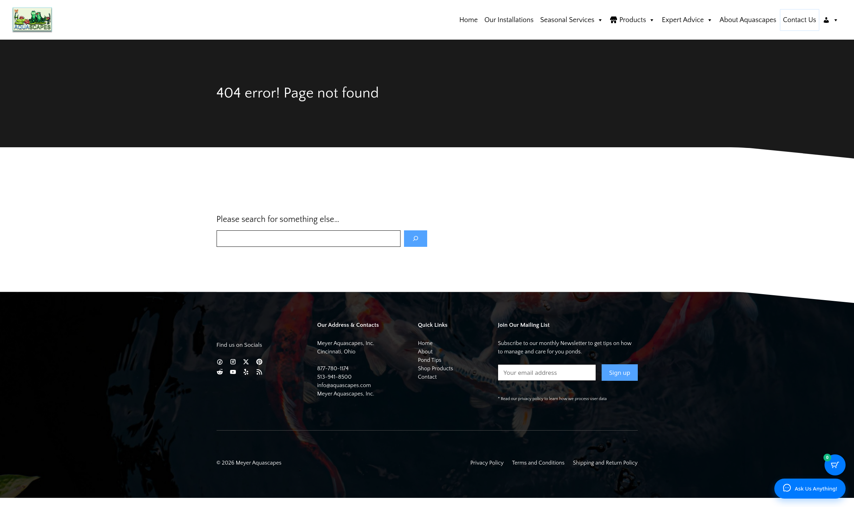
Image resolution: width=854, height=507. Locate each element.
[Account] (831, 20)
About (425, 352)
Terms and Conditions (538, 463)
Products (637, 20)
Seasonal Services (571, 20)
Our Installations (509, 20)
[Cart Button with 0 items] (835, 464)
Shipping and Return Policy (605, 463)
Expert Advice (687, 20)
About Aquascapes (748, 20)
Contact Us (799, 20)
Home (468, 20)
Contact (427, 377)
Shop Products (435, 368)
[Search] (415, 238)
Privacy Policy (487, 463)
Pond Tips (429, 360)
